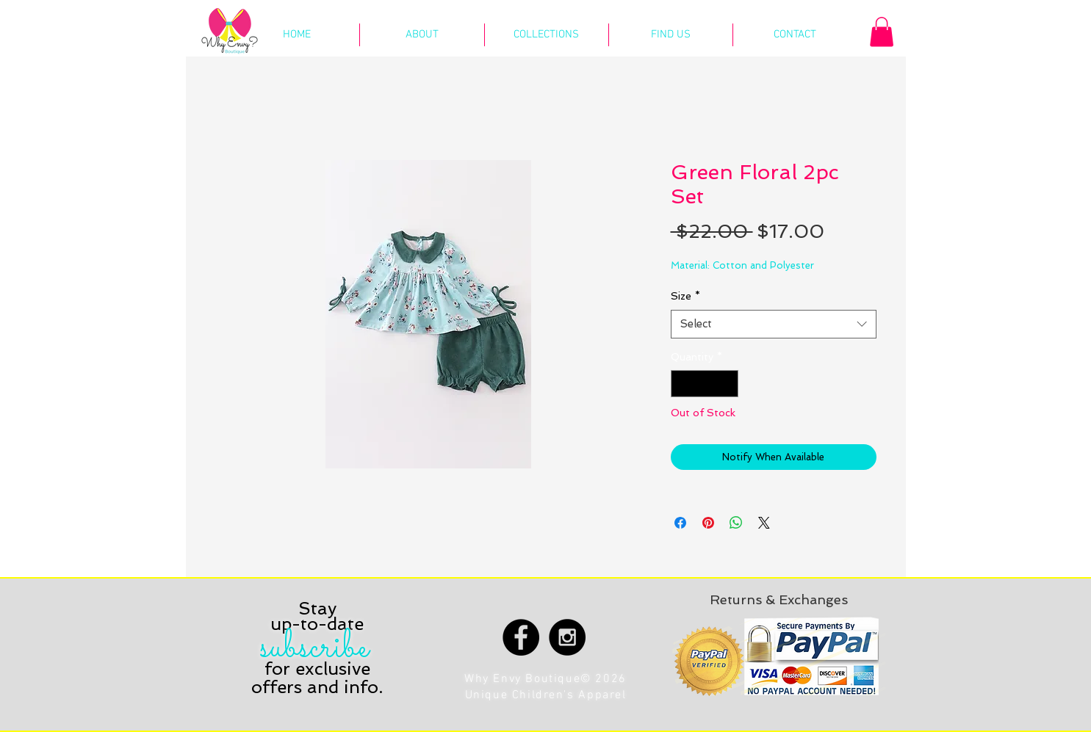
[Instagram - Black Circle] (567, 637)
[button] (881, 32)
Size (685, 296)
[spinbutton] (704, 383)
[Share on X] (764, 523)
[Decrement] (682, 383)
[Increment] (727, 383)
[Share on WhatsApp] (736, 523)
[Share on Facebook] (680, 523)
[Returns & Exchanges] (779, 599)
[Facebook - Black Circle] (521, 637)
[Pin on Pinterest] (708, 523)
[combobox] (773, 324)
